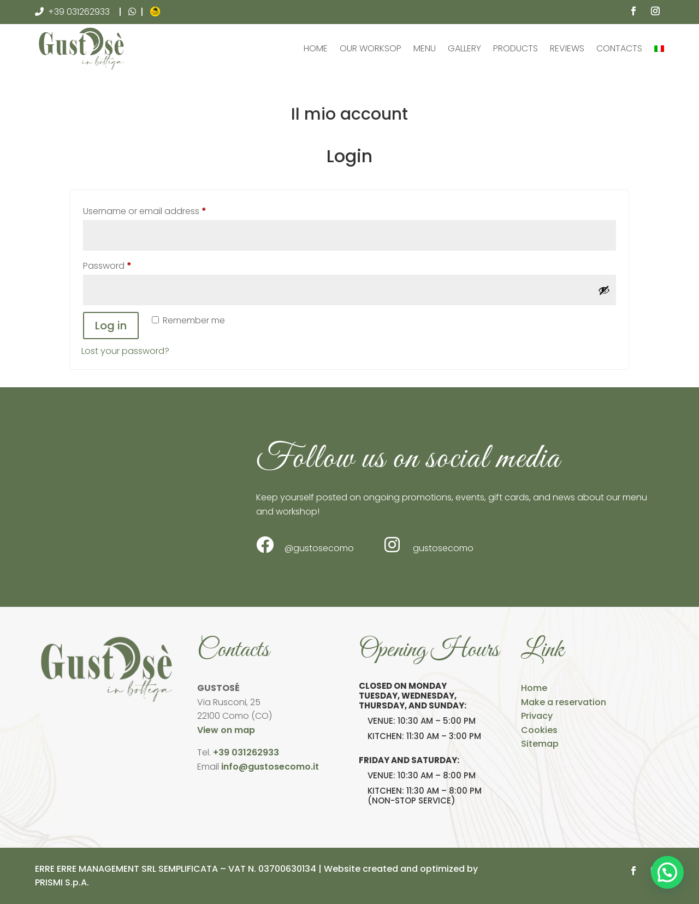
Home (316, 48)
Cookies (539, 730)
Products (515, 48)
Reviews (567, 48)
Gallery (464, 48)
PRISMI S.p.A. (62, 882)
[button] (667, 872)
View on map (226, 730)
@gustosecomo (305, 545)
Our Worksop (370, 48)
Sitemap (540, 743)
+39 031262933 (79, 11)
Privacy (537, 716)
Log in (111, 325)
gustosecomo (428, 545)
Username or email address (163, 210)
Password (126, 264)
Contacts (619, 48)
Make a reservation (563, 702)
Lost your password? (125, 351)
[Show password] (604, 290)
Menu (424, 48)
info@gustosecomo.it (270, 766)
